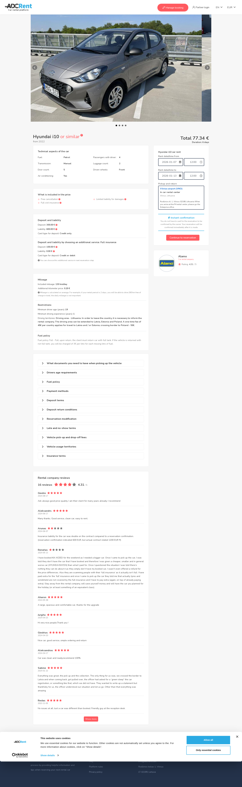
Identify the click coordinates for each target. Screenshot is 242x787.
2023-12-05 (43, 703)
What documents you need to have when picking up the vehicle (84, 363)
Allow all (208, 765)
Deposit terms (55, 400)
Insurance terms (56, 456)
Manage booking (173, 7)
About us (93, 756)
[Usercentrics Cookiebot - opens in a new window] (19, 781)
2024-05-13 (43, 552)
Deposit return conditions (62, 409)
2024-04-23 (43, 617)
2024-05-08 (43, 600)
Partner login (200, 7)
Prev (34, 67)
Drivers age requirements (62, 372)
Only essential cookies (208, 775)
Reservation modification (61, 419)
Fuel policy (53, 382)
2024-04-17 (43, 653)
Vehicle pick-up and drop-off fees (67, 437)
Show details (47, 781)
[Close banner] (237, 762)
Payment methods (58, 391)
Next (207, 67)
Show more (91, 719)
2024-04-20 (43, 635)
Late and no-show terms (61, 428)
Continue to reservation (183, 237)
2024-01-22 (43, 671)
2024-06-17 (43, 513)
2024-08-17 (43, 496)
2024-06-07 (43, 531)
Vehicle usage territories (61, 446)
